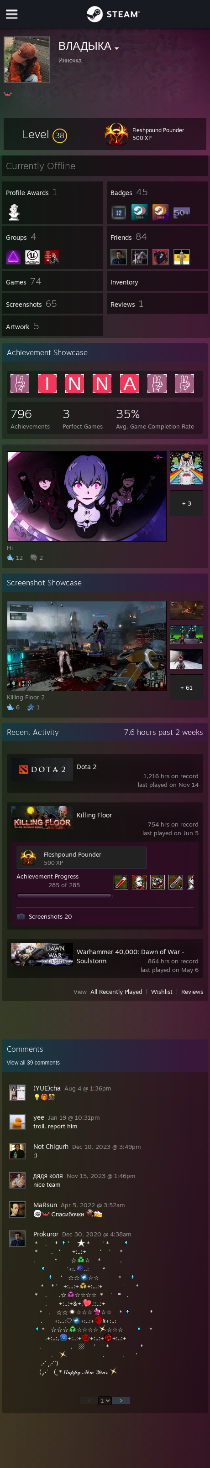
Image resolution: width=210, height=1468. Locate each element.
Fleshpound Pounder (72, 854)
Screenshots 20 (50, 916)
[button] (44, 134)
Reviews (192, 991)
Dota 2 (87, 766)
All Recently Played (116, 991)
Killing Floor (94, 815)
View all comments (33, 1063)
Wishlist (162, 991)
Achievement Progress (47, 876)
